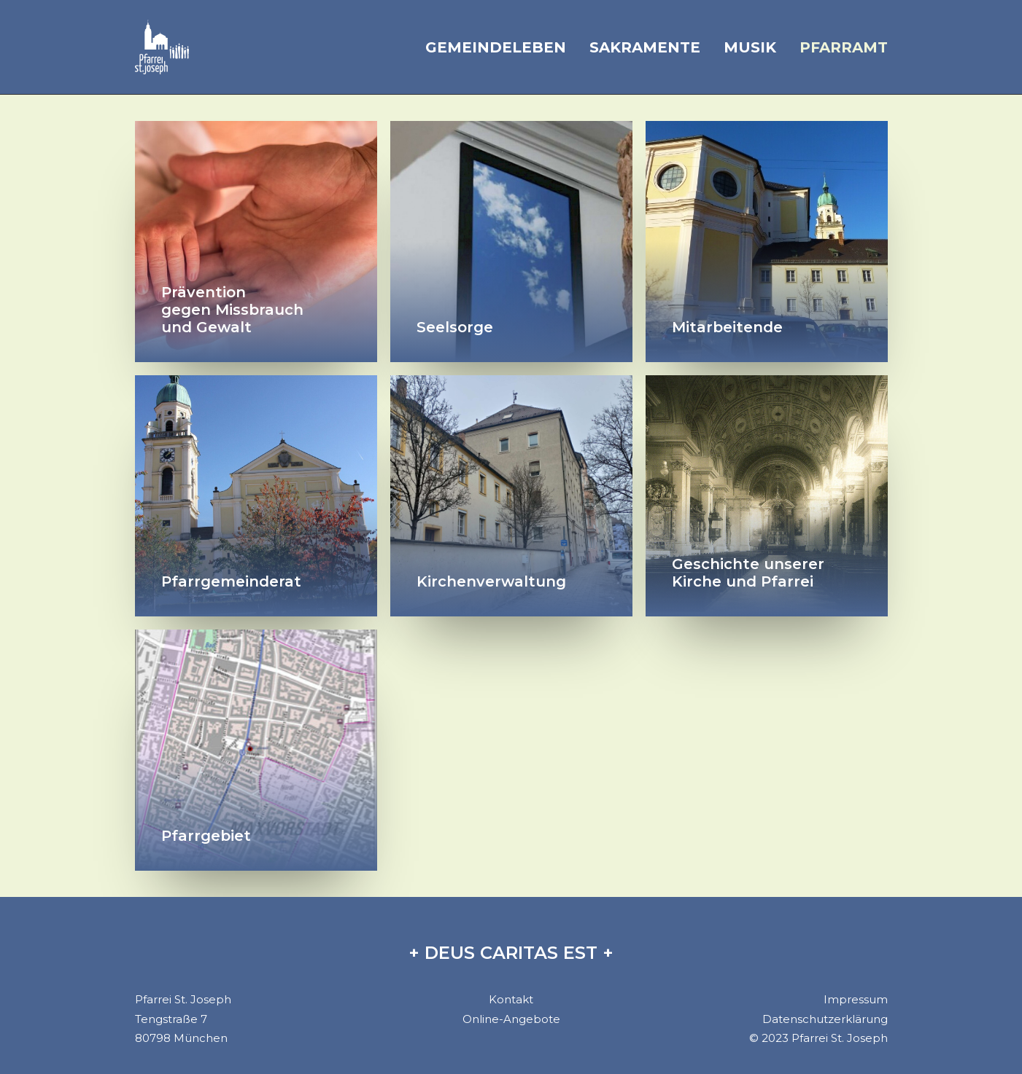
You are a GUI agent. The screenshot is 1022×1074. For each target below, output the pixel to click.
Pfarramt (844, 47)
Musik (750, 47)
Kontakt (511, 999)
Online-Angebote (511, 1019)
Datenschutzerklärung (825, 1019)
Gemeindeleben (495, 47)
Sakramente (644, 47)
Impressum (856, 999)
